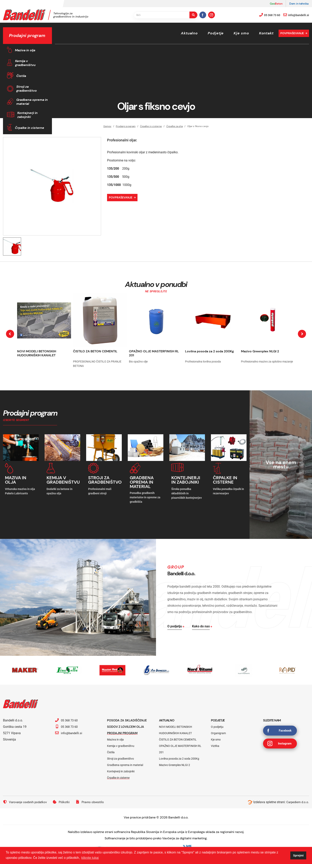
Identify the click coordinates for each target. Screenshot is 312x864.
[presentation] (10, 334)
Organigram (218, 731)
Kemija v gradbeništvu (25, 63)
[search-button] (193, 15)
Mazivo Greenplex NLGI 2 (260, 351)
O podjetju (217, 725)
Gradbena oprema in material (32, 102)
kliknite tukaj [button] (90, 857)
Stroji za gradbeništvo (26, 89)
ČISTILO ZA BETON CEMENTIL (95, 351)
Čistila (21, 76)
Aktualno (189, 33)
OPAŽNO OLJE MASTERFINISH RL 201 (154, 353)
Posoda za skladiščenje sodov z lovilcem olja (128, 722)
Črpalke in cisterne (29, 128)
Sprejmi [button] (298, 855)
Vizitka (215, 744)
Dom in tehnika (299, 3)
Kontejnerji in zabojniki (27, 115)
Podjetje (216, 33)
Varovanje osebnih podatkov (26, 801)
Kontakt (266, 33)
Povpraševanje (292, 33)
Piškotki (63, 801)
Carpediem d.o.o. (297, 801)
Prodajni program (123, 732)
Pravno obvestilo (92, 801)
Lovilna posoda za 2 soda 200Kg (209, 351)
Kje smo (241, 33)
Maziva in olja (25, 50)
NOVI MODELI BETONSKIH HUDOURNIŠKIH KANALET (36, 353)
